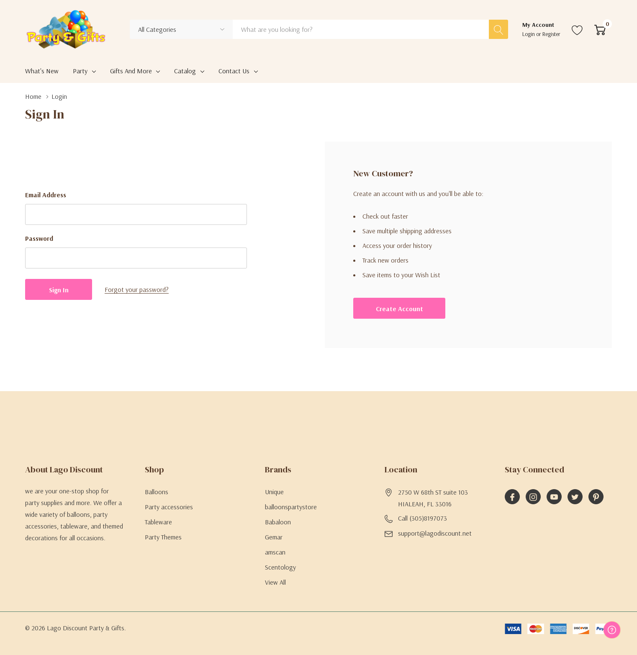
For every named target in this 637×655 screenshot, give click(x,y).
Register (551, 34)
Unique (274, 491)
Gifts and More (131, 71)
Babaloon (278, 522)
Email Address (45, 195)
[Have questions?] (612, 629)
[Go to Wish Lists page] (577, 29)
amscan (275, 552)
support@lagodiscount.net (435, 533)
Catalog (185, 71)
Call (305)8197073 (422, 518)
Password (39, 238)
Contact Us (233, 71)
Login (529, 34)
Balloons (156, 491)
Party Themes (163, 537)
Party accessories (169, 507)
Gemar (274, 537)
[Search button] (498, 29)
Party (80, 71)
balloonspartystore (291, 507)
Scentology (280, 567)
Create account (399, 308)
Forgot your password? (137, 289)
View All (275, 582)
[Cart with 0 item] (600, 29)
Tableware (158, 522)
